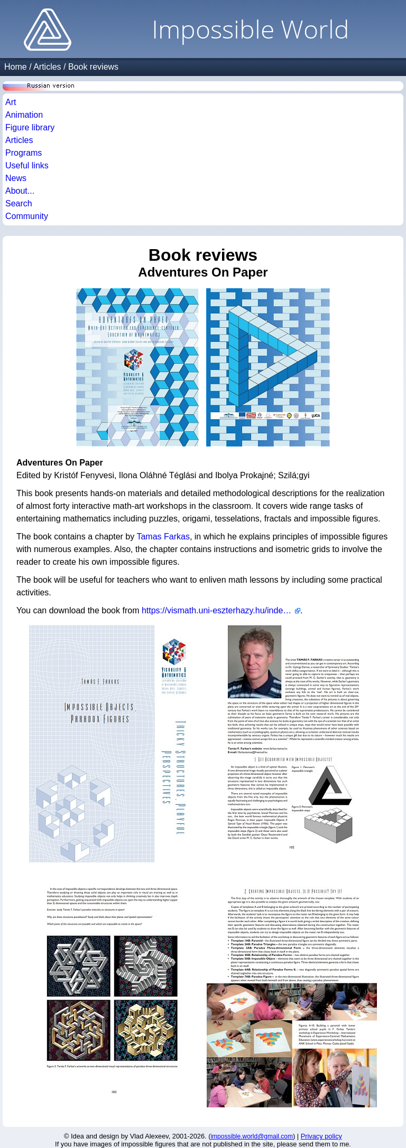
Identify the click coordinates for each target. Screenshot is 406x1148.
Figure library (29, 127)
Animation (24, 114)
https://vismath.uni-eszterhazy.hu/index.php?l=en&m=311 (221, 610)
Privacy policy (321, 1136)
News (15, 178)
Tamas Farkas (162, 536)
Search (18, 203)
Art (10, 102)
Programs (23, 152)
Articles (47, 66)
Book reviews (93, 66)
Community (26, 216)
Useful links (27, 165)
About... (19, 190)
